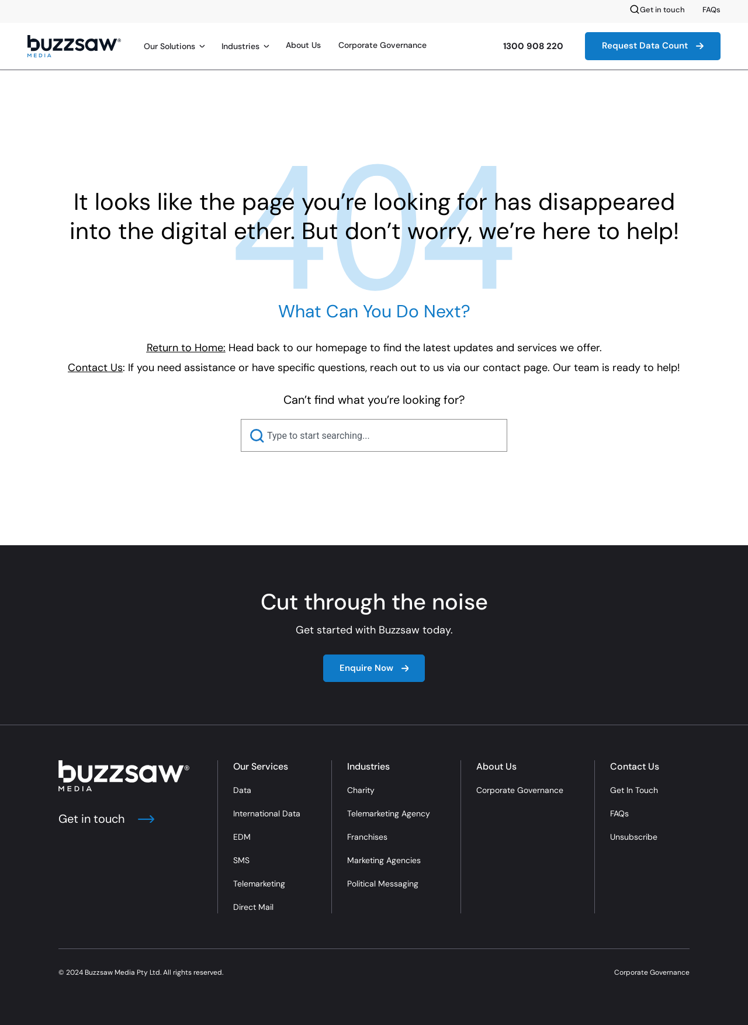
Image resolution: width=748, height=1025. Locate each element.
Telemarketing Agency (388, 813)
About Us (303, 45)
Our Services (260, 766)
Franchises (367, 837)
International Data (266, 813)
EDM (242, 837)
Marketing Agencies (384, 860)
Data (242, 790)
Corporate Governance (382, 45)
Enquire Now (374, 668)
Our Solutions (169, 46)
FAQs (711, 10)
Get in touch (662, 10)
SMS (241, 860)
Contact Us (634, 766)
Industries (240, 46)
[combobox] (374, 435)
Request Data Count (653, 45)
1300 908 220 (533, 46)
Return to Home (185, 348)
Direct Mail (253, 907)
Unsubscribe (633, 837)
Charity (361, 790)
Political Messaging (382, 883)
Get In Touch (634, 790)
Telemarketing (259, 883)
